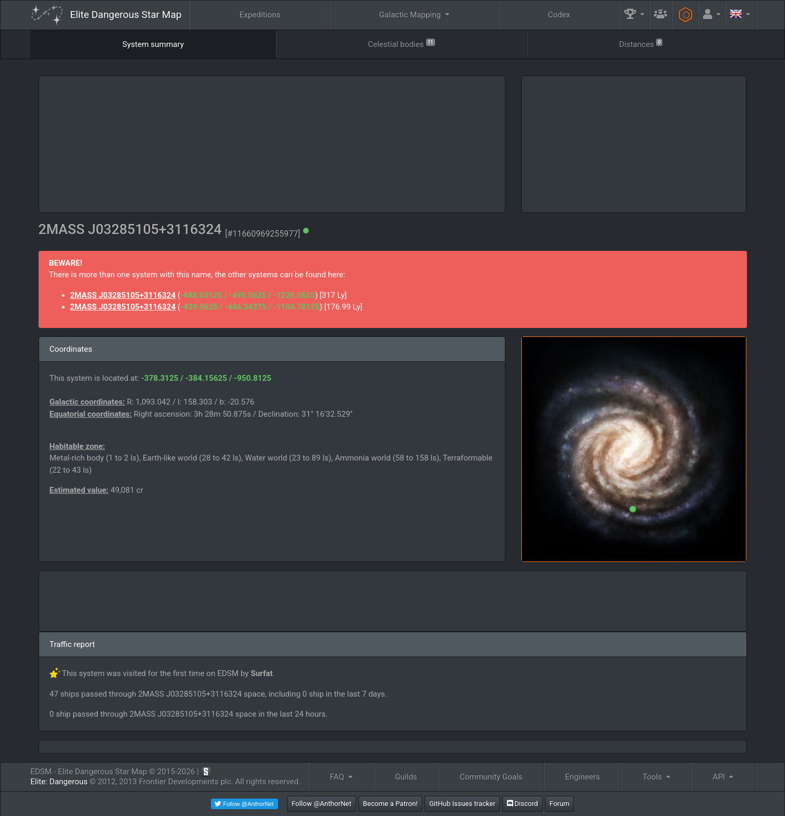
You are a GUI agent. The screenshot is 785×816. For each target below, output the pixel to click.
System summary (153, 44)
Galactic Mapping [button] (410, 15)
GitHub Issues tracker (462, 804)
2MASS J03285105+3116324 (123, 295)
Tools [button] (653, 777)
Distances (640, 43)
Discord (522, 804)
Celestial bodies (401, 43)
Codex (559, 15)
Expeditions (260, 15)
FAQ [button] (338, 777)
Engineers (582, 777)
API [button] (720, 777)
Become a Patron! (390, 804)
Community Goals (491, 777)
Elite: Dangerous (59, 781)
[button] (634, 15)
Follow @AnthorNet (322, 804)
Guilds (406, 777)
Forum (560, 804)
